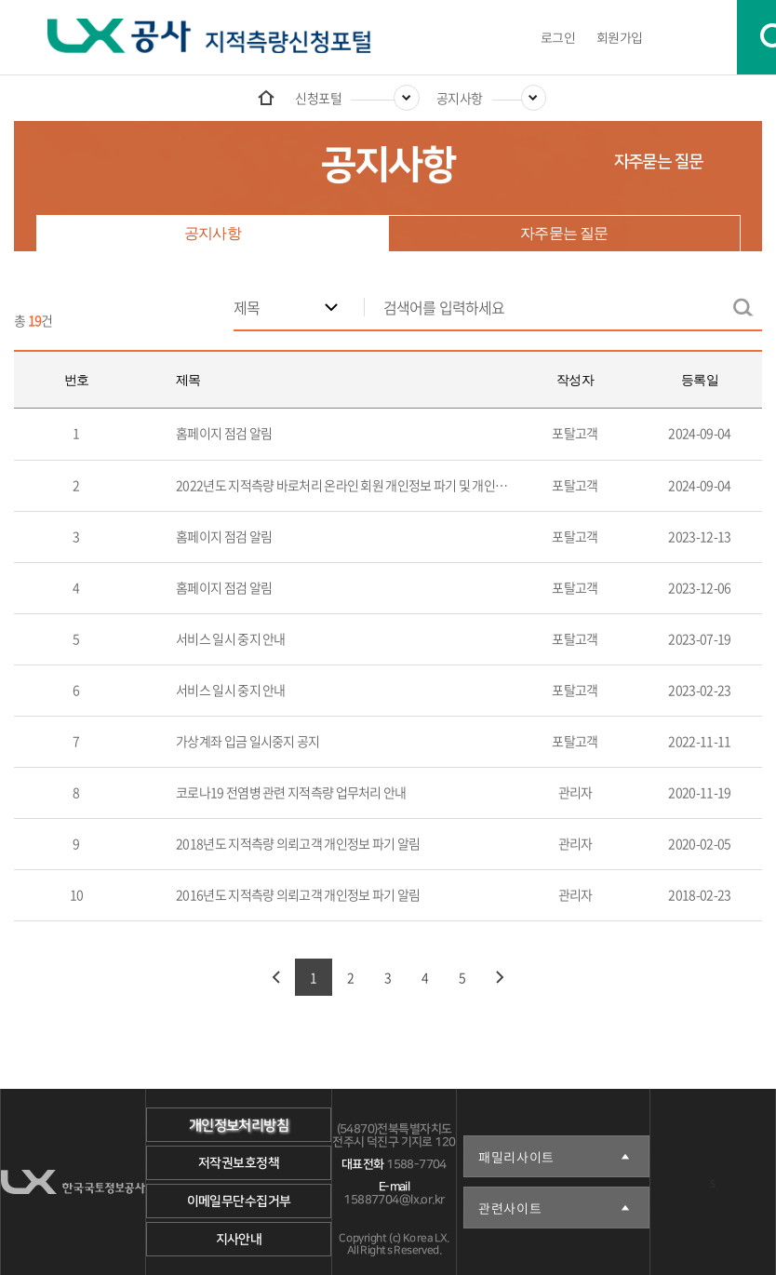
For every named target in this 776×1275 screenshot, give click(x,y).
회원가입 (619, 37)
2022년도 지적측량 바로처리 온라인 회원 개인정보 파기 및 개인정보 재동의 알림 (378, 485)
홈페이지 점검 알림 (224, 432)
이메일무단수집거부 (239, 1201)
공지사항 (459, 97)
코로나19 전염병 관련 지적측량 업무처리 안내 (291, 792)
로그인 (558, 37)
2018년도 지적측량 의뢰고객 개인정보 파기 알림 (298, 843)
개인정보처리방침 (238, 1126)
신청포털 (318, 97)
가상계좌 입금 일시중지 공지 (248, 740)
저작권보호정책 (238, 1163)
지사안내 (239, 1239)
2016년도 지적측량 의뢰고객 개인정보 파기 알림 (298, 894)
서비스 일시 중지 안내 (231, 638)
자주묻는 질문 (658, 162)
